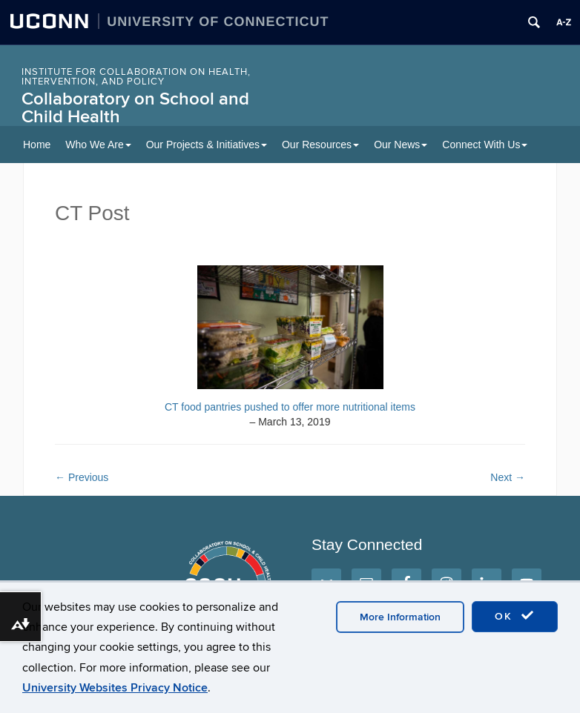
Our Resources (320, 144)
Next (507, 477)
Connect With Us (484, 144)
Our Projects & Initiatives (206, 144)
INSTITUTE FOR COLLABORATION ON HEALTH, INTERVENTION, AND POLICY (136, 76)
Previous (81, 477)
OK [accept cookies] (515, 616)
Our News (400, 144)
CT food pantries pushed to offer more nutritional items (290, 407)
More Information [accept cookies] (400, 617)
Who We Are (98, 144)
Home (36, 144)
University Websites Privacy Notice (115, 687)
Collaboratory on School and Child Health (135, 107)
